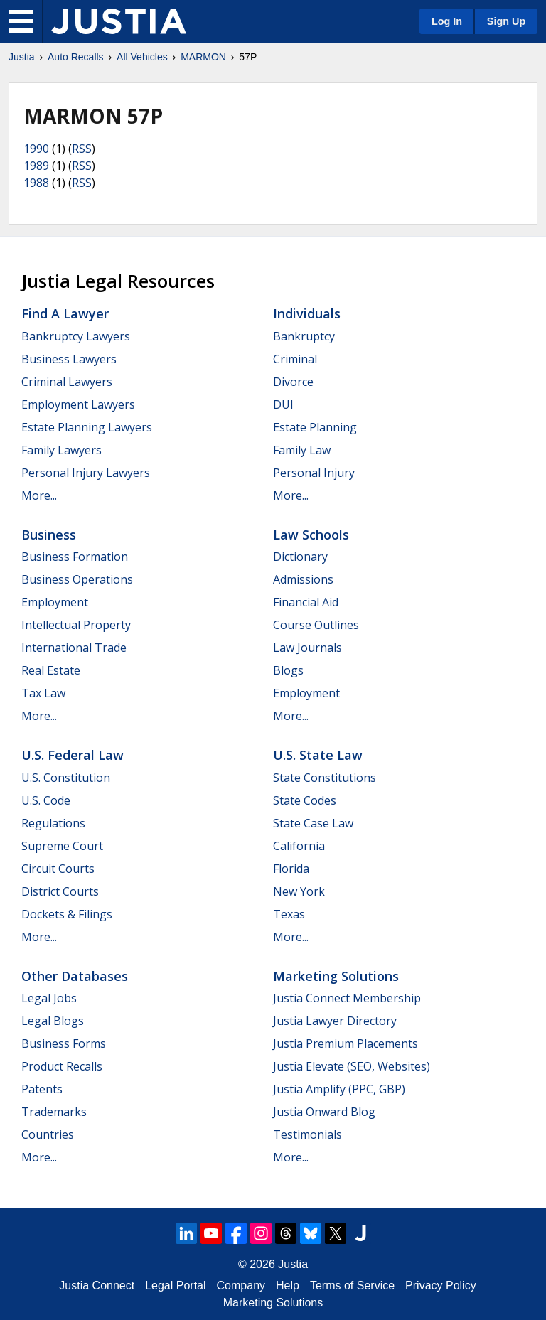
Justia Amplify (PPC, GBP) (339, 1089)
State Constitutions (324, 777)
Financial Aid (305, 602)
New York (299, 891)
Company (241, 1285)
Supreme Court (62, 846)
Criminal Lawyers (66, 382)
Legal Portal (175, 1285)
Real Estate (50, 670)
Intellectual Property (76, 625)
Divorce (293, 382)
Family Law (302, 450)
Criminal (295, 359)
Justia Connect (96, 1285)
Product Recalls (61, 1066)
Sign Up (506, 21)
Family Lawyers (61, 450)
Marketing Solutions (336, 975)
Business (48, 534)
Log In (447, 21)
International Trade (74, 647)
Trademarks (54, 1112)
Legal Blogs (52, 1021)
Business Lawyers (69, 359)
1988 (36, 183)
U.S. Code (45, 800)
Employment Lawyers (78, 404)
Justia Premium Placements (345, 1043)
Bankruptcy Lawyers (75, 336)
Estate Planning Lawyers (86, 427)
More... (39, 495)
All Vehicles (142, 57)
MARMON (203, 57)
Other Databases (74, 975)
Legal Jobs (49, 998)
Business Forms (63, 1043)
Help (287, 1285)
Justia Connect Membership (347, 998)
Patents (42, 1089)
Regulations (53, 823)
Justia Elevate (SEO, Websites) (351, 1066)
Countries (47, 1134)
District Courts (60, 891)
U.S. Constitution (65, 777)
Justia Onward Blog (324, 1112)
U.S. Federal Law (72, 754)
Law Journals (307, 647)
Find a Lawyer (65, 313)
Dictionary (300, 556)
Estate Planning (315, 427)
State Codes (304, 800)
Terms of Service (352, 1285)
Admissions (303, 579)
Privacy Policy (440, 1285)
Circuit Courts (58, 868)
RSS (82, 148)
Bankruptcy (304, 336)
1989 (36, 165)
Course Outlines (316, 625)
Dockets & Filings (66, 914)
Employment (54, 602)
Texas (289, 914)
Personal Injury (314, 473)
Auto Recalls (76, 57)
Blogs (288, 670)
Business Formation (74, 556)
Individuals (307, 313)
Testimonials (307, 1134)
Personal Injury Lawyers (85, 473)
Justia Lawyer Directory (335, 1021)
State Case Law (313, 823)
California (299, 846)
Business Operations (77, 579)
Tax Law (43, 693)
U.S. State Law (318, 754)
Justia (22, 57)
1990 (36, 148)
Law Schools (311, 534)
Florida (291, 868)
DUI (283, 404)
